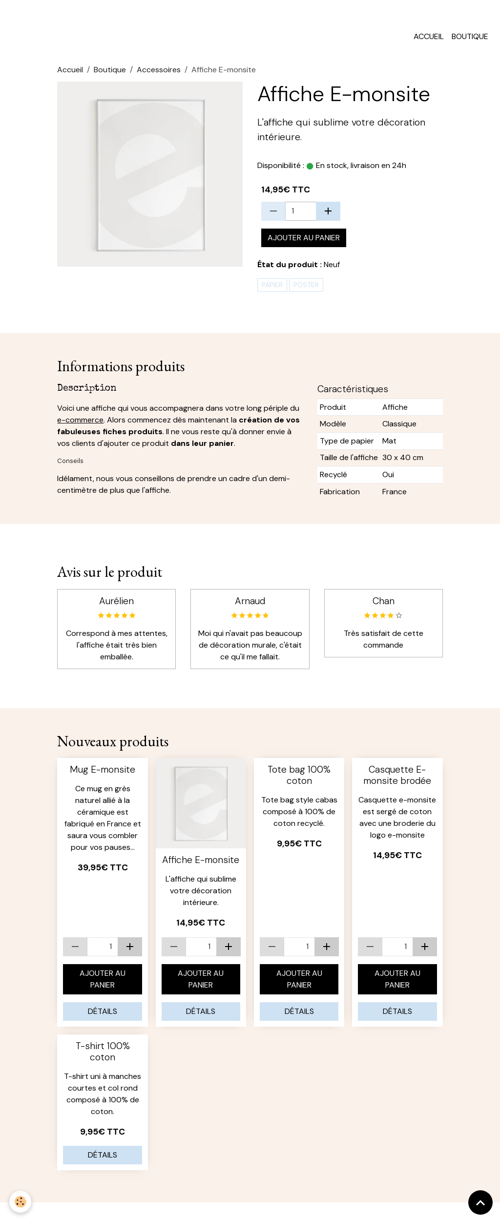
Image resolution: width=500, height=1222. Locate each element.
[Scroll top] (480, 1202)
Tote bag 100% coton (299, 779)
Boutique (470, 41)
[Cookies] (21, 1202)
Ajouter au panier (304, 242)
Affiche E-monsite (200, 864)
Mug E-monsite (102, 774)
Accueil (429, 41)
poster (306, 289)
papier (272, 289)
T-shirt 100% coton (103, 1056)
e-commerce (80, 424)
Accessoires (159, 74)
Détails (102, 1016)
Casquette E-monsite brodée (397, 779)
